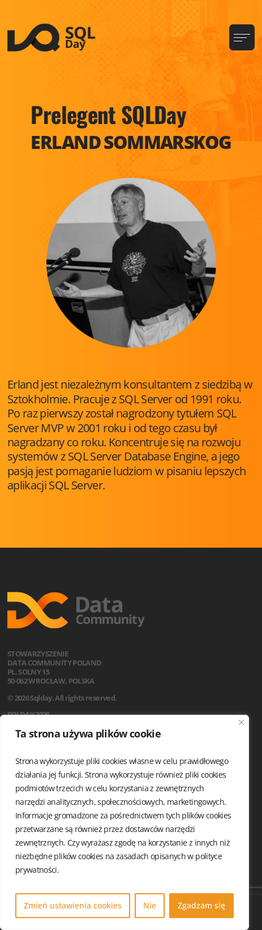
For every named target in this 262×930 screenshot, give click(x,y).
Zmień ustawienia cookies (73, 905)
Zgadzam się (201, 905)
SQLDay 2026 (28, 714)
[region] (124, 822)
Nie (149, 905)
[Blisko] (241, 722)
